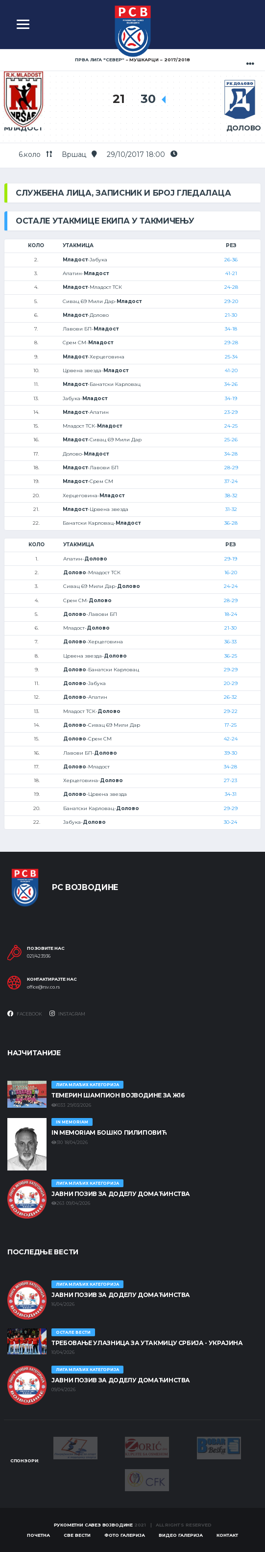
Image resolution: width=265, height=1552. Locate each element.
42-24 (231, 739)
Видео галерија (181, 1535)
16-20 (230, 572)
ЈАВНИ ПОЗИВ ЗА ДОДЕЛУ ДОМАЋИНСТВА (120, 1193)
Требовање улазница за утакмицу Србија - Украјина (147, 1343)
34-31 (231, 794)
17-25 (230, 725)
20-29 (231, 683)
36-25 (230, 656)
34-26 (231, 384)
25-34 (231, 357)
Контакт (227, 1535)
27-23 (230, 780)
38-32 (231, 495)
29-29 (231, 669)
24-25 (231, 426)
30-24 (230, 822)
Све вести (77, 1535)
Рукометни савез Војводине (93, 1524)
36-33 (230, 641)
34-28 (231, 454)
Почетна (38, 1535)
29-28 (231, 342)
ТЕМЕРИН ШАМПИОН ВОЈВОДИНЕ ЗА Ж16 (117, 1095)
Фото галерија (124, 1535)
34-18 (231, 329)
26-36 (231, 259)
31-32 (231, 509)
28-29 (231, 467)
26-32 (230, 697)
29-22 (231, 711)
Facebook (24, 1014)
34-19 (231, 398)
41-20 (231, 370)
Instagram (67, 1014)
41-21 (231, 273)
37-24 (231, 481)
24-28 (231, 287)
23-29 (231, 412)
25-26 (231, 439)
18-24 (230, 614)
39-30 (230, 753)
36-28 (231, 523)
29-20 (231, 301)
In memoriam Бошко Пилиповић (109, 1132)
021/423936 (38, 956)
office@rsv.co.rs (43, 987)
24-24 (231, 586)
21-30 (231, 315)
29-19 (230, 559)
